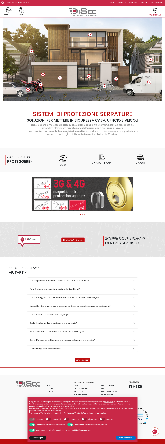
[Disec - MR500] (84, 214)
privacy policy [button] (109, 402)
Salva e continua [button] (125, 438)
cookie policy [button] (69, 406)
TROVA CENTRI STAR (73, 239)
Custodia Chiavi (81, 388)
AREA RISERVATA (156, 3)
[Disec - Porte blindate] (80, 214)
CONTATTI (143, 3)
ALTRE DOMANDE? (82, 360)
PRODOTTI (8, 11)
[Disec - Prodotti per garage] (82, 214)
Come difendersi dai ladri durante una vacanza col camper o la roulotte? (62, 340)
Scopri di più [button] (38, 438)
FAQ (48, 394)
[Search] (29, 2)
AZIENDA (111, 3)
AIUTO (22, 11)
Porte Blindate (108, 385)
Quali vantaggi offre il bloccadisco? (45, 348)
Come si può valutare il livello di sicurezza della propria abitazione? (59, 280)
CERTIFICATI (121, 3)
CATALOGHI (133, 3)
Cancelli (78, 385)
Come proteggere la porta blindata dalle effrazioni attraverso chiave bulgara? (65, 297)
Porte (104, 388)
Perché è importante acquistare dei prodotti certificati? (55, 289)
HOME (49, 385)
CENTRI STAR (155, 12)
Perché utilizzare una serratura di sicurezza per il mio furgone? (57, 331)
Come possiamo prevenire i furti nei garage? (50, 314)
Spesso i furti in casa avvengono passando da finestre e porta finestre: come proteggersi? (70, 306)
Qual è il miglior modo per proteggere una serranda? (53, 323)
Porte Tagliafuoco (110, 391)
